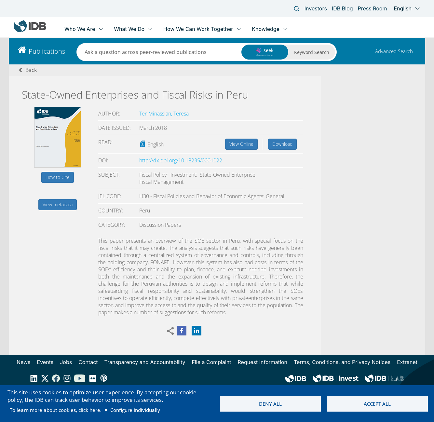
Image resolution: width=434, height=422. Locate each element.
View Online (241, 144)
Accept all (377, 404)
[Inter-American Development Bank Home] (30, 31)
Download (282, 144)
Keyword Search (311, 52)
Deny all (270, 404)
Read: (105, 142)
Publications (47, 51)
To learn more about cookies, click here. (56, 410)
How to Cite (58, 177)
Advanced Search (394, 51)
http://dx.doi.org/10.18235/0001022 (180, 160)
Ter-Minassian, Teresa (164, 113)
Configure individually (135, 410)
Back (31, 70)
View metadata (58, 204)
